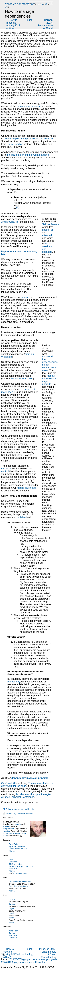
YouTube (13, 935)
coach (18, 824)
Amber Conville (9, 222)
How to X (13, 868)
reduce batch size (26, 488)
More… (12, 851)
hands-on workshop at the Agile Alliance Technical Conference (26, 795)
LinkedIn (13, 938)
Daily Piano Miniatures (19, 886)
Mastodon (13, 931)
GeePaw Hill (8, 783)
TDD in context (15, 864)
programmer (8, 829)
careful (24, 297)
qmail (11, 913)
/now (11, 859)
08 (6, 6)
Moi (18, 208)
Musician (17, 833)
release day (13, 681)
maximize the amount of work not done (27, 155)
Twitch (12, 904)
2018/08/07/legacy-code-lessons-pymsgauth (32, 959)
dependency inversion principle (29, 778)
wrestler (6, 831)
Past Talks (13, 844)
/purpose (13, 862)
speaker (6, 826)
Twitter (12, 933)
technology (28, 954)
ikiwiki (11, 918)
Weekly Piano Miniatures (20, 881)
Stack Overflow (15, 144)
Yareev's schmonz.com (20, 4)
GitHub (12, 899)
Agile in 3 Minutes (17, 846)
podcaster (7, 833)
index (29, 20)
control (5, 471)
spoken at (47, 230)
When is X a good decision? (21, 866)
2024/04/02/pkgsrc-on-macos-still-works (23, 962)
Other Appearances (18, 849)
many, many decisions (29, 106)
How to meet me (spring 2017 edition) (13, 24)
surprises (6, 468)
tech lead (22, 517)
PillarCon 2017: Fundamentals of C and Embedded (45, 25)
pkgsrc (12, 908)
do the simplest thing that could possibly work (28, 138)
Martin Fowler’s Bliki (22, 378)
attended (47, 235)
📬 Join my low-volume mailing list (18, 809)
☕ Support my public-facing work (18, 813)
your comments (20, 873)
